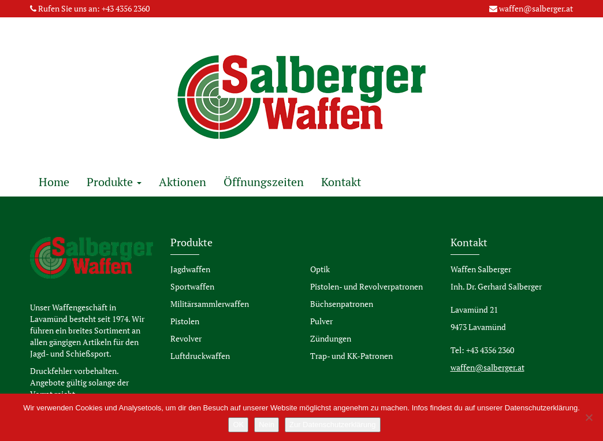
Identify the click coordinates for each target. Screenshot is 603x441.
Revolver (186, 338)
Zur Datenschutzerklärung (332, 424)
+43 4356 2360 (126, 8)
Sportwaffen (192, 286)
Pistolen (184, 321)
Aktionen (182, 182)
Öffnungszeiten (264, 182)
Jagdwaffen (190, 269)
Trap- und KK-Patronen (351, 355)
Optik (320, 269)
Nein (266, 424)
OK (238, 424)
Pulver (321, 321)
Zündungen (330, 338)
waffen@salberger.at (536, 8)
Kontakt (341, 182)
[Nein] (588, 417)
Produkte (114, 182)
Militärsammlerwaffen (209, 303)
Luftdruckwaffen (200, 355)
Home (54, 182)
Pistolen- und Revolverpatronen (366, 286)
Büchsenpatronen (341, 303)
